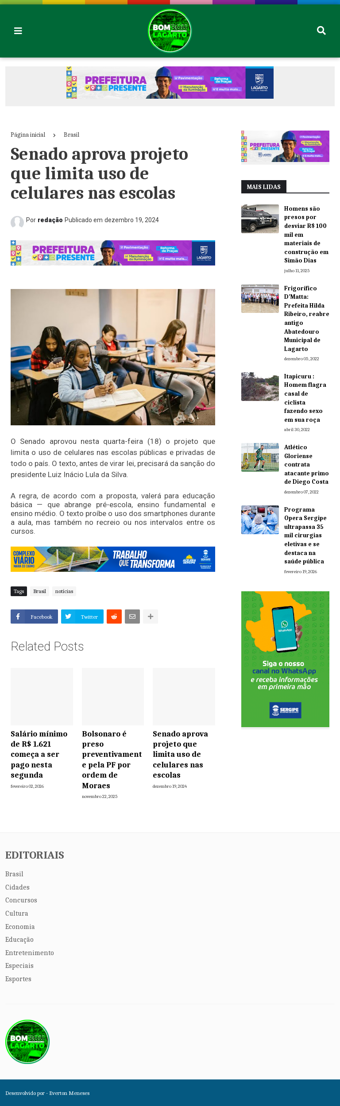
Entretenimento (29, 953)
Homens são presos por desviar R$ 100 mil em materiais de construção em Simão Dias (306, 235)
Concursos (21, 900)
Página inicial (28, 135)
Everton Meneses (69, 1093)
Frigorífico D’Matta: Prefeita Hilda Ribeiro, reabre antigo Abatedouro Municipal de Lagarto (306, 319)
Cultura (16, 913)
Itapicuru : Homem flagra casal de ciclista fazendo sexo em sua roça (305, 398)
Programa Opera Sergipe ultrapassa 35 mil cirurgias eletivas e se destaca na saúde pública (305, 536)
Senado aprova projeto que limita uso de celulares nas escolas (180, 754)
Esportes (18, 979)
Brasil (71, 135)
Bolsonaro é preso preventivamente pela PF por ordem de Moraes (112, 759)
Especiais (19, 966)
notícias (64, 591)
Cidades (17, 887)
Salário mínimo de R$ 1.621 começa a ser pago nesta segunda (39, 754)
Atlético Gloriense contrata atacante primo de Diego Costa (306, 464)
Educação (19, 940)
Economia (20, 927)
